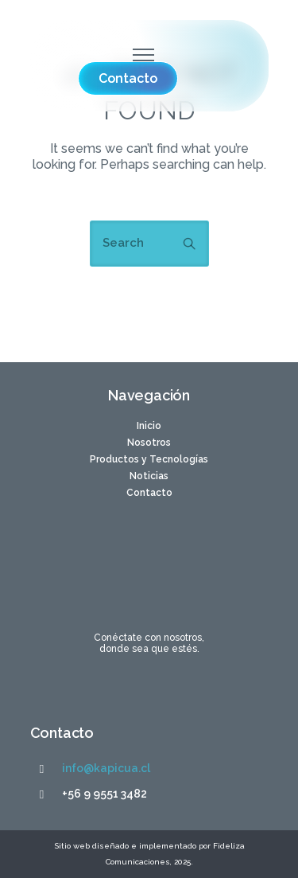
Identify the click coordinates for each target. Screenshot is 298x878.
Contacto (149, 492)
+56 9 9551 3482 (104, 793)
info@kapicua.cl (106, 768)
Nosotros (149, 442)
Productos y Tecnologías (149, 459)
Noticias (149, 476)
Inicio (149, 425)
